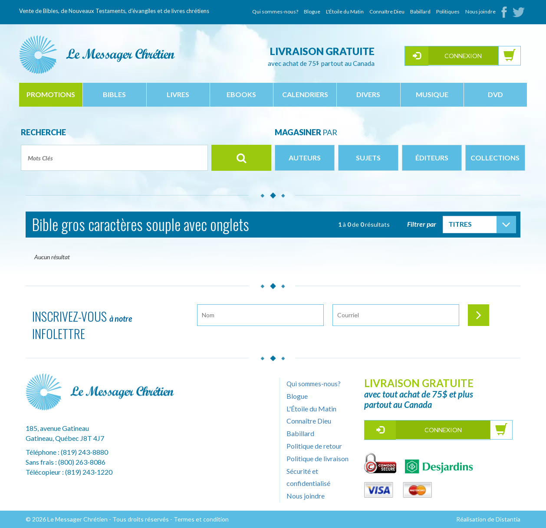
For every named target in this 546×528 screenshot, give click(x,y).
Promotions (50, 94)
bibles (114, 94)
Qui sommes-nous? (275, 11)
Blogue (312, 11)
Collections (495, 157)
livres (178, 94)
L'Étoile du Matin (345, 11)
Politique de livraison (317, 458)
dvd (495, 94)
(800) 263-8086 (81, 462)
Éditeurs (431, 157)
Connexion (463, 55)
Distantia (508, 519)
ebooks (241, 94)
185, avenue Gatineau (57, 428)
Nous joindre (480, 11)
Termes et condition (201, 519)
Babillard (420, 11)
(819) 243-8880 (84, 452)
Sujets (368, 157)
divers (368, 94)
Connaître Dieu (387, 11)
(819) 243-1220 (88, 472)
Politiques (448, 11)
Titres (460, 224)
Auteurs (305, 157)
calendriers (305, 94)
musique (432, 94)
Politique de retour (314, 446)
